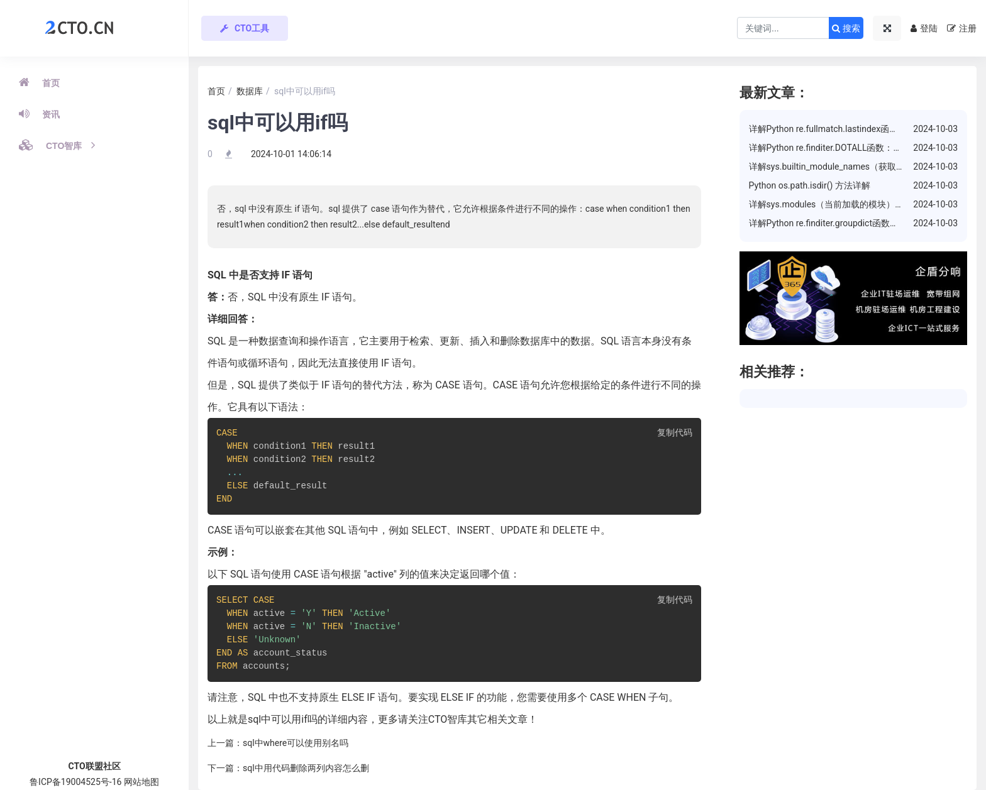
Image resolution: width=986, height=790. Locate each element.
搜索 (846, 28)
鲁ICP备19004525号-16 (75, 782)
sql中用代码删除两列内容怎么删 (306, 768)
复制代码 (674, 433)
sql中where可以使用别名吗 (295, 743)
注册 (962, 28)
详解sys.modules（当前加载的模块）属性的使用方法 (853, 204)
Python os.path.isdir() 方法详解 (809, 185)
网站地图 (141, 782)
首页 (39, 82)
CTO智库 (57, 145)
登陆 (924, 28)
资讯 (39, 113)
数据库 (249, 91)
